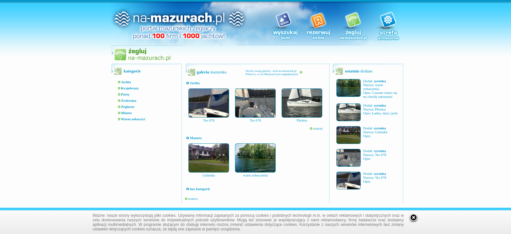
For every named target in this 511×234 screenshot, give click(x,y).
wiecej (316, 128)
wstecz (191, 199)
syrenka (380, 81)
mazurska (211, 72)
